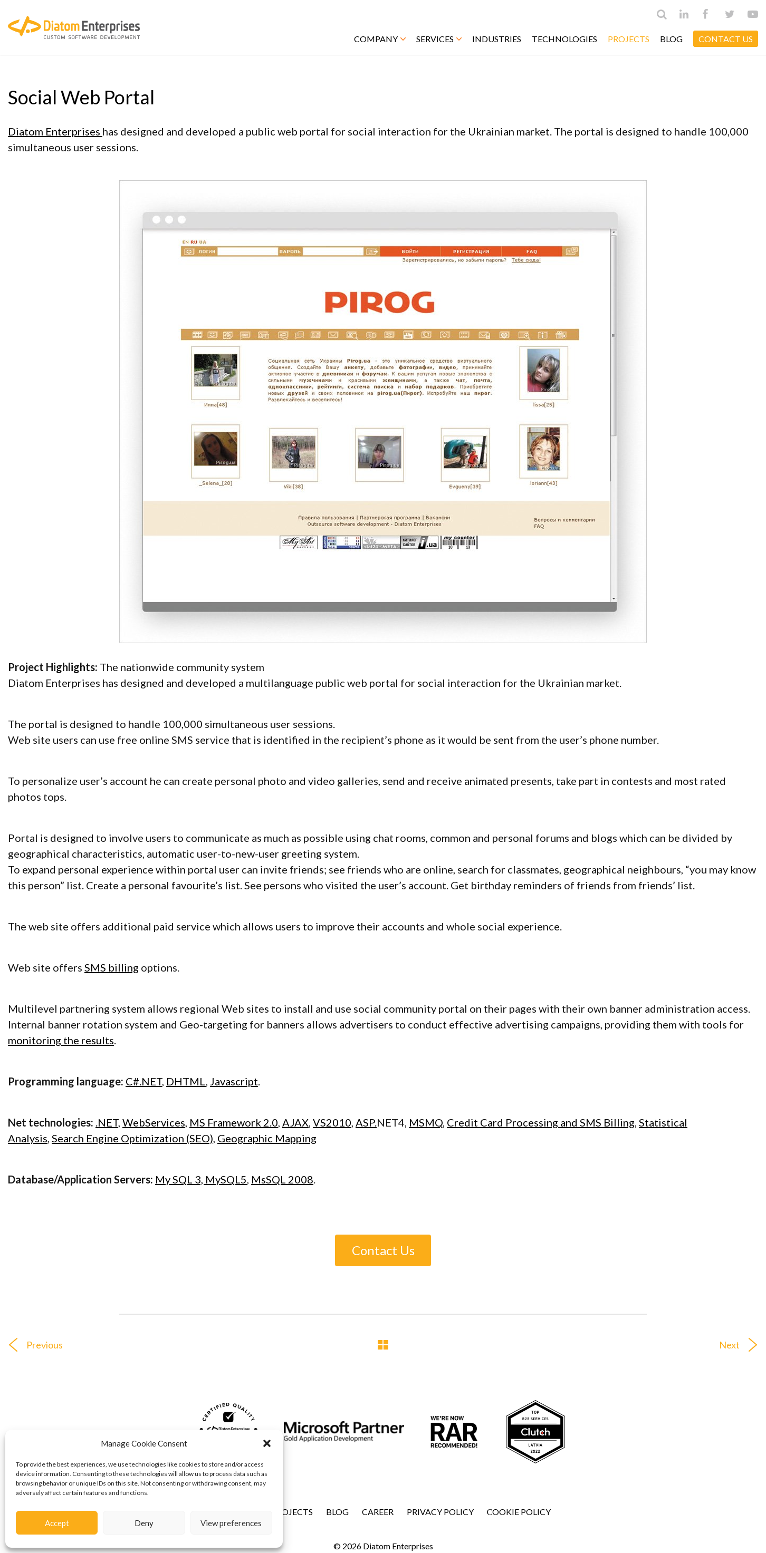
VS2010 (332, 1122)
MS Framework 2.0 (233, 1122)
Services (439, 39)
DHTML (186, 1081)
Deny (144, 1523)
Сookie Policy (519, 1512)
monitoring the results (61, 1040)
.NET (106, 1122)
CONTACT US (725, 39)
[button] (267, 1443)
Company (380, 39)
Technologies (564, 39)
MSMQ (426, 1122)
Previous (31, 1345)
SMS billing (111, 967)
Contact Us (383, 1250)
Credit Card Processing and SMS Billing (541, 1122)
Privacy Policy (440, 1512)
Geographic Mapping (267, 1138)
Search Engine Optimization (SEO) (132, 1138)
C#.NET (144, 1081)
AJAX (295, 1122)
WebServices (153, 1122)
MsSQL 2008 (282, 1179)
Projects (628, 39)
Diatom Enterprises (55, 131)
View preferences (231, 1523)
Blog (671, 39)
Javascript (234, 1081)
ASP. (366, 1122)
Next (742, 1345)
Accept (57, 1523)
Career (378, 1512)
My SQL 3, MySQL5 (201, 1179)
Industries (496, 39)
